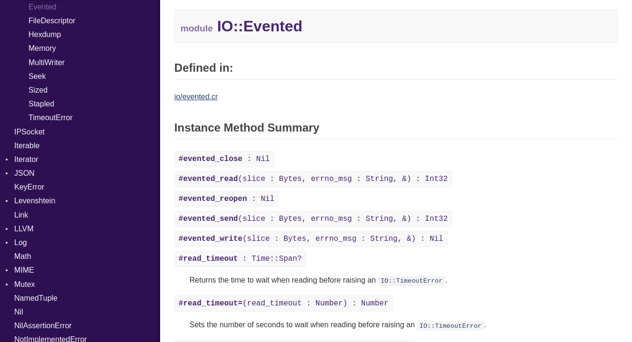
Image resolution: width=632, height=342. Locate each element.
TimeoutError (51, 118)
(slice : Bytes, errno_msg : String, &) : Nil (311, 239)
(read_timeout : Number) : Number (284, 303)
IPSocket (29, 132)
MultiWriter (47, 62)
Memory (42, 48)
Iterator (26, 159)
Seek (37, 76)
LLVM (24, 229)
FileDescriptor (52, 21)
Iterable (26, 146)
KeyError (29, 187)
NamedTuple (35, 298)
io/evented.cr (196, 97)
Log (20, 242)
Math (22, 256)
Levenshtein (34, 201)
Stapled (41, 104)
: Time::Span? (240, 259)
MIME (24, 270)
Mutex (24, 284)
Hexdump (45, 34)
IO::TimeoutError (412, 281)
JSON (24, 173)
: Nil (224, 159)
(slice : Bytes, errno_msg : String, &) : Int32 (313, 179)
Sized (38, 90)
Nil (18, 312)
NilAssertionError (43, 326)
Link (21, 215)
